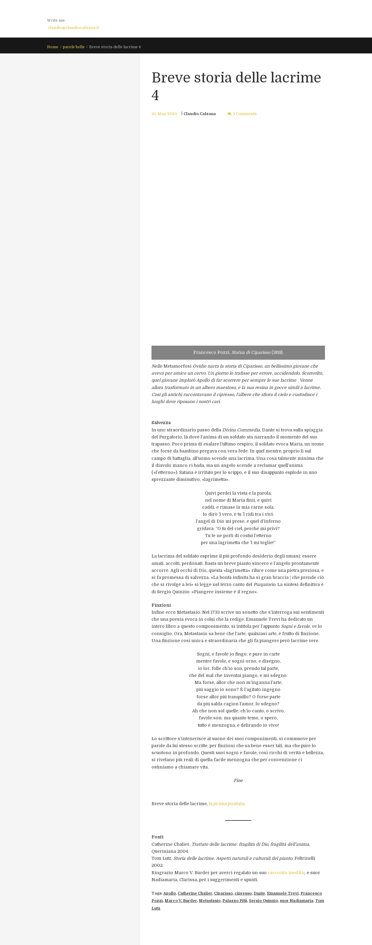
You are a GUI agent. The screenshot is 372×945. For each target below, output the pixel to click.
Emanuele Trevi (283, 893)
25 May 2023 (164, 114)
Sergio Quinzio (263, 901)
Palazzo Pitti (234, 901)
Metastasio (210, 901)
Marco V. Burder (181, 901)
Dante (259, 893)
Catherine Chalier (195, 893)
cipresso (243, 893)
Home (52, 47)
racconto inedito (286, 872)
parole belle (74, 47)
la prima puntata (226, 803)
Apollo (169, 893)
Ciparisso (223, 893)
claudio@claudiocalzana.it (73, 28)
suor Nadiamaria (296, 901)
